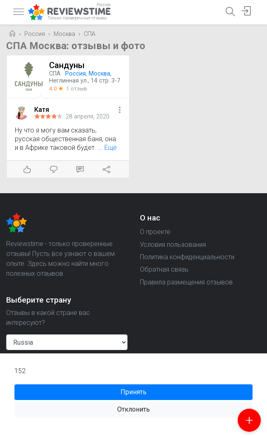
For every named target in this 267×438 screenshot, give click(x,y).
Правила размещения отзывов (186, 282)
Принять (133, 392)
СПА (89, 34)
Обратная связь (164, 269)
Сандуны (67, 65)
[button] (119, 110)
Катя (41, 110)
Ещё (110, 148)
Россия (34, 34)
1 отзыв (76, 88)
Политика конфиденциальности (187, 257)
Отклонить (133, 409)
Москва (64, 34)
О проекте (155, 232)
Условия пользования (173, 245)
